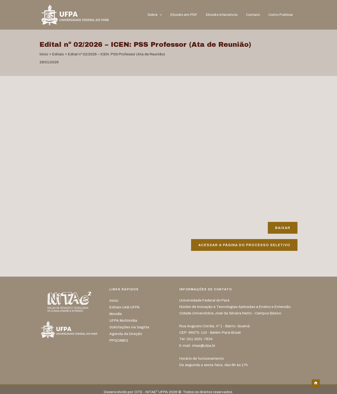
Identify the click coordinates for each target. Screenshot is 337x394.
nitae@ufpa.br (204, 346)
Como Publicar (281, 15)
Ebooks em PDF (188, 15)
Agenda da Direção (125, 333)
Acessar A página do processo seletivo (243, 245)
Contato (255, 15)
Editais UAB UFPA (124, 307)
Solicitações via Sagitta (129, 327)
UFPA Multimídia (123, 320)
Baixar (282, 228)
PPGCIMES (118, 340)
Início (113, 301)
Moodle (115, 314)
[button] (165, 15)
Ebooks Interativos (225, 15)
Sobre (160, 15)
